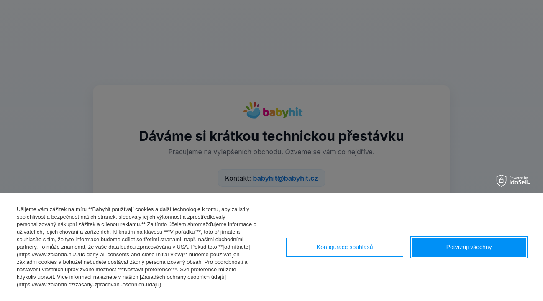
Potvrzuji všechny (469, 247)
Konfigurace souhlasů (345, 247)
